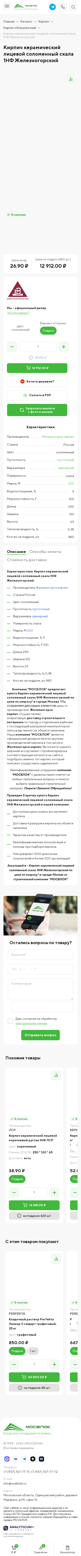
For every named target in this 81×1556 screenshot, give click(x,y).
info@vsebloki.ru (14, 1483)
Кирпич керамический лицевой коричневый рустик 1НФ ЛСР (33, 1138)
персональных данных (31, 1023)
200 (71, 483)
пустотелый (65, 460)
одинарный (66, 468)
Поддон (48, 330)
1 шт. (33, 1351)
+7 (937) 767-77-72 (44, 1471)
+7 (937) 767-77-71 (16, 1471)
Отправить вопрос (40, 1035)
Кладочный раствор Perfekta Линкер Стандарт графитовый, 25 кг (32, 1324)
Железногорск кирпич (58, 436)
